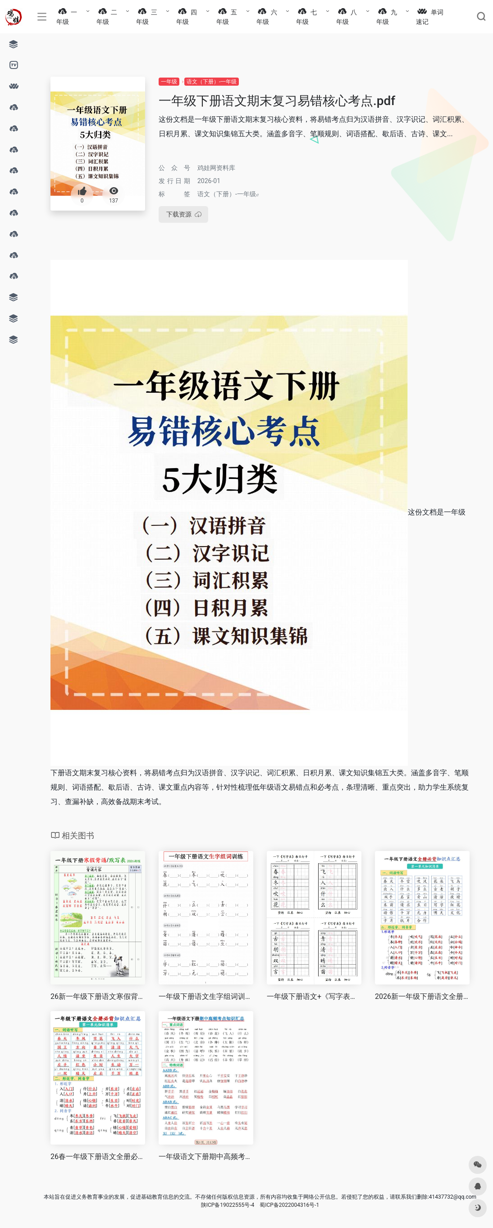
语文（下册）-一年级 (212, 81)
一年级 (169, 81)
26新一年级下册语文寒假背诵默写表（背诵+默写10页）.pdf (97, 996)
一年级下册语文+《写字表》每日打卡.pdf (314, 996)
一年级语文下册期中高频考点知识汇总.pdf (206, 1156)
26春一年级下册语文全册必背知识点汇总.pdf (97, 1156)
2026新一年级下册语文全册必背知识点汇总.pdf (422, 996)
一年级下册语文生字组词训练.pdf (206, 996)
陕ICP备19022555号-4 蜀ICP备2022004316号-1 (260, 1205)
